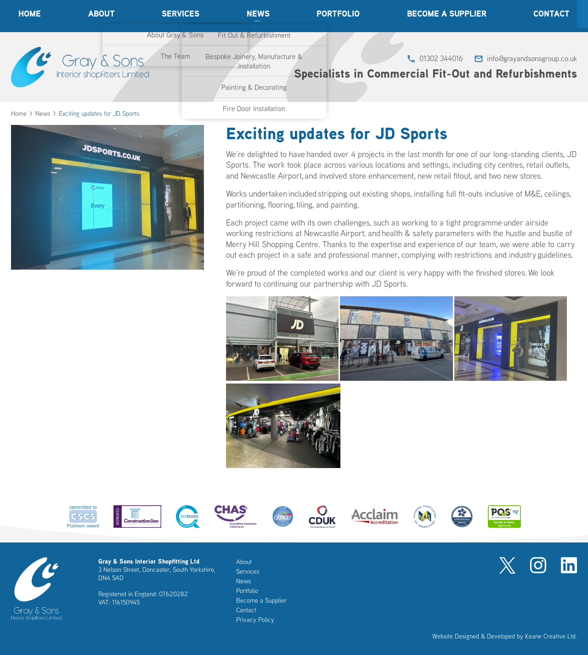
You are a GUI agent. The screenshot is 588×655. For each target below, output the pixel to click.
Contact (551, 16)
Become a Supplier (446, 16)
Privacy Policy (255, 619)
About (101, 16)
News (258, 16)
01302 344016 (441, 58)
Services (180, 16)
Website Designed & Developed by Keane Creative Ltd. (504, 636)
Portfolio (338, 16)
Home (29, 16)
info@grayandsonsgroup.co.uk (532, 58)
